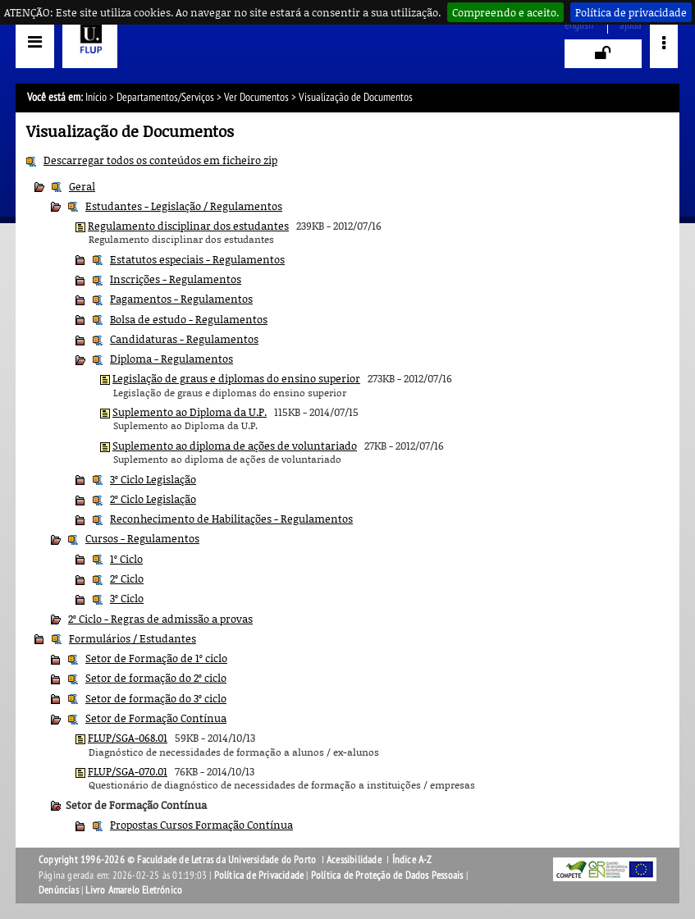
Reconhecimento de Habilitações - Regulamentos (231, 518)
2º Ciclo (127, 578)
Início (96, 97)
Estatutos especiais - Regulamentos (197, 259)
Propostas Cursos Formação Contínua (201, 824)
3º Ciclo (127, 598)
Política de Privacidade (259, 875)
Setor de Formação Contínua (155, 718)
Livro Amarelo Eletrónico (133, 890)
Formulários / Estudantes (132, 638)
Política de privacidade (631, 12)
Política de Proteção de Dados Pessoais (387, 875)
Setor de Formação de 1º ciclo (156, 658)
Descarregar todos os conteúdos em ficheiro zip (160, 160)
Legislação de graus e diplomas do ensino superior (236, 378)
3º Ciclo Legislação (153, 479)
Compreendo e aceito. (505, 12)
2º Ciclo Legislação (153, 499)
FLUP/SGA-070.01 (127, 771)
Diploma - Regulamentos (171, 358)
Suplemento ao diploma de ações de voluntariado (234, 445)
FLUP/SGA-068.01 (127, 737)
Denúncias (59, 890)
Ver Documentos (256, 97)
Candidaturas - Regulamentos (184, 338)
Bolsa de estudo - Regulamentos (188, 319)
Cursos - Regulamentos (142, 538)
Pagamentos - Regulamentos (181, 298)
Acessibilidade (354, 859)
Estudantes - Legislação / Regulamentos (183, 206)
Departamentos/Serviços (165, 97)
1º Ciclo (126, 558)
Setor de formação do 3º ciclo (155, 698)
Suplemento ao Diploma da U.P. (189, 412)
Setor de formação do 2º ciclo (155, 677)
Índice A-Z (412, 859)
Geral (82, 186)
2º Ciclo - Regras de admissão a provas (160, 618)
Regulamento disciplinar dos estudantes (188, 225)
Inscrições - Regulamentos (175, 279)
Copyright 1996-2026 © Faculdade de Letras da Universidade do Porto (178, 859)
